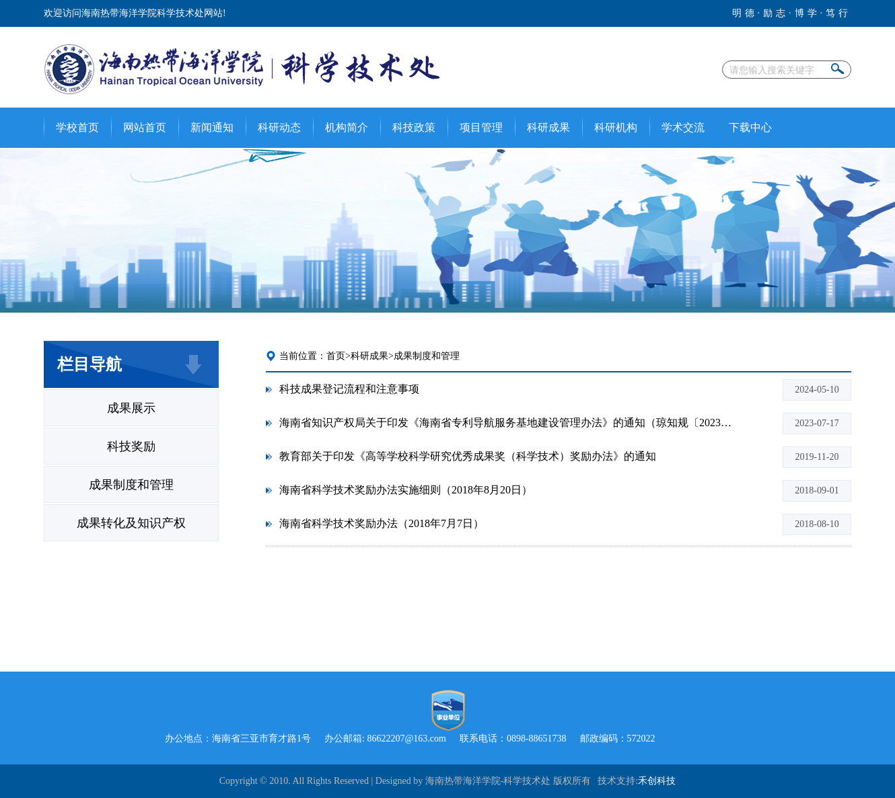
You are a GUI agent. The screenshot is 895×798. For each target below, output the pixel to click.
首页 (335, 356)
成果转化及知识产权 (131, 523)
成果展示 (131, 408)
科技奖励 (131, 446)
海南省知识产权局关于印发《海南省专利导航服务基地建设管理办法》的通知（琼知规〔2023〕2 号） (508, 422)
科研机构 (615, 127)
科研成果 (548, 127)
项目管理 (481, 127)
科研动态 (279, 127)
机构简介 (346, 127)
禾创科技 (657, 781)
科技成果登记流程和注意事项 (349, 389)
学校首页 (77, 127)
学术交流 (683, 127)
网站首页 (144, 127)
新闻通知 (212, 127)
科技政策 (413, 127)
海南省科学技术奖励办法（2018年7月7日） (381, 523)
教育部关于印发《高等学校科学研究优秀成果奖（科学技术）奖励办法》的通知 (467, 456)
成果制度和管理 (131, 484)
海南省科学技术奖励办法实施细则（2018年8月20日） (405, 489)
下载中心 (750, 127)
